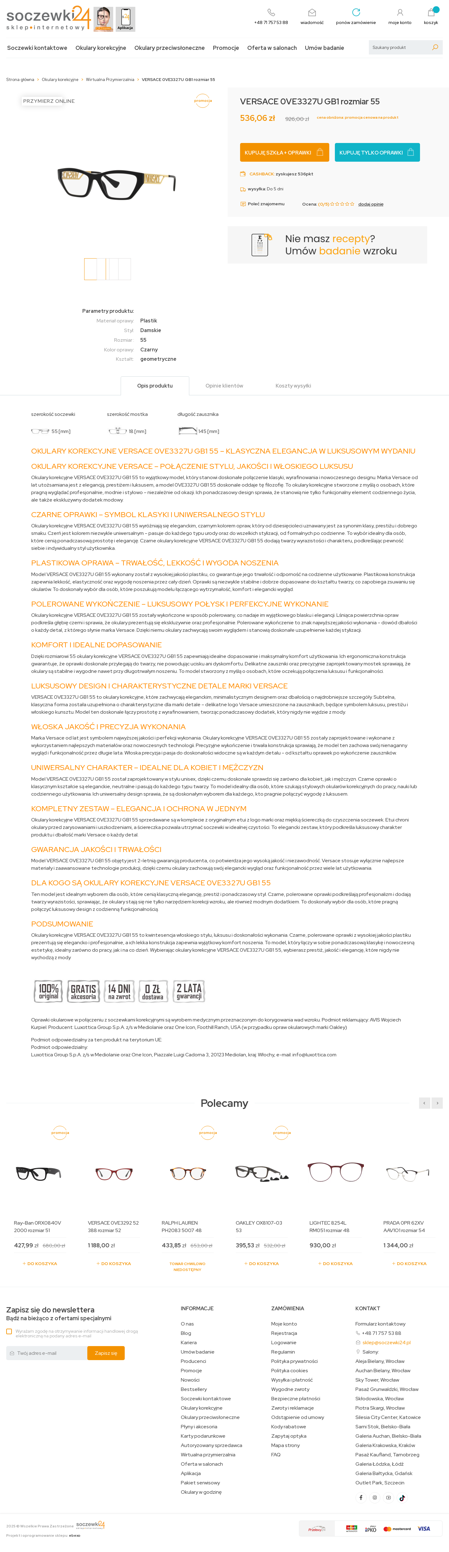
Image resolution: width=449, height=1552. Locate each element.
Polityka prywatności (294, 1361)
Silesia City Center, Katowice (388, 1417)
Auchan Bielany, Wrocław (382, 1371)
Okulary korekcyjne (101, 48)
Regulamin (283, 1352)
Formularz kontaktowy (380, 1324)
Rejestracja (284, 1333)
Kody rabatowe (288, 1427)
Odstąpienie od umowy (297, 1417)
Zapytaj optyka (289, 1436)
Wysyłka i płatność (292, 1380)
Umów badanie (324, 48)
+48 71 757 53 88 (381, 1333)
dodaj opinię (371, 204)
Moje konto (284, 1324)
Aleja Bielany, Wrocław (379, 1361)
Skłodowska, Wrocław (379, 1399)
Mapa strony (285, 1445)
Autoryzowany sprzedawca (211, 1445)
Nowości (190, 1380)
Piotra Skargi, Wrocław (380, 1408)
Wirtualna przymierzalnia (208, 1455)
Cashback (261, 174)
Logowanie (284, 1343)
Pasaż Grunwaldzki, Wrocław (386, 1389)
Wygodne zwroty (290, 1389)
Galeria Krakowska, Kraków (385, 1445)
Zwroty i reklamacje (292, 1408)
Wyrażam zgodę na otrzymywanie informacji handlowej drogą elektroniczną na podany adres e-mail (77, 1333)
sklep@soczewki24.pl (387, 1342)
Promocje (226, 48)
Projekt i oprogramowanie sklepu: (43, 1535)
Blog (186, 1333)
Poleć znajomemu (262, 204)
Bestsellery (194, 1389)
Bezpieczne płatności (295, 1399)
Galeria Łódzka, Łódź (379, 1464)
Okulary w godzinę (201, 1492)
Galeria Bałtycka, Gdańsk (384, 1473)
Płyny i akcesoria (199, 1427)
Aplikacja (191, 1473)
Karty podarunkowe (203, 1436)
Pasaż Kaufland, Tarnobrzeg (387, 1455)
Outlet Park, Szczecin (379, 1483)
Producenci (193, 1361)
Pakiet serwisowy (200, 1483)
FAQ (276, 1455)
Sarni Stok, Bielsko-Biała (382, 1427)
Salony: (371, 1352)
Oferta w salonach (272, 48)
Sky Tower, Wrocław (377, 1380)
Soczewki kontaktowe (37, 48)
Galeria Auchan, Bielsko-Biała (388, 1436)
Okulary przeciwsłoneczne (169, 48)
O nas (187, 1324)
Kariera (189, 1343)
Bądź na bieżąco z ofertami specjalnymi (58, 1314)
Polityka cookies (289, 1371)
